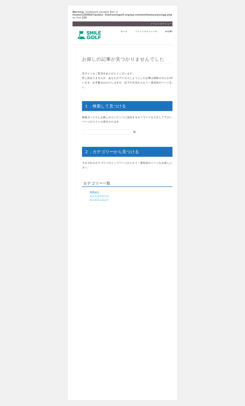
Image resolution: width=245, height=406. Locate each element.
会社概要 (169, 31)
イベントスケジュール (146, 31)
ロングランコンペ (99, 199)
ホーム (124, 31)
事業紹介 (94, 192)
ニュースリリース (99, 196)
